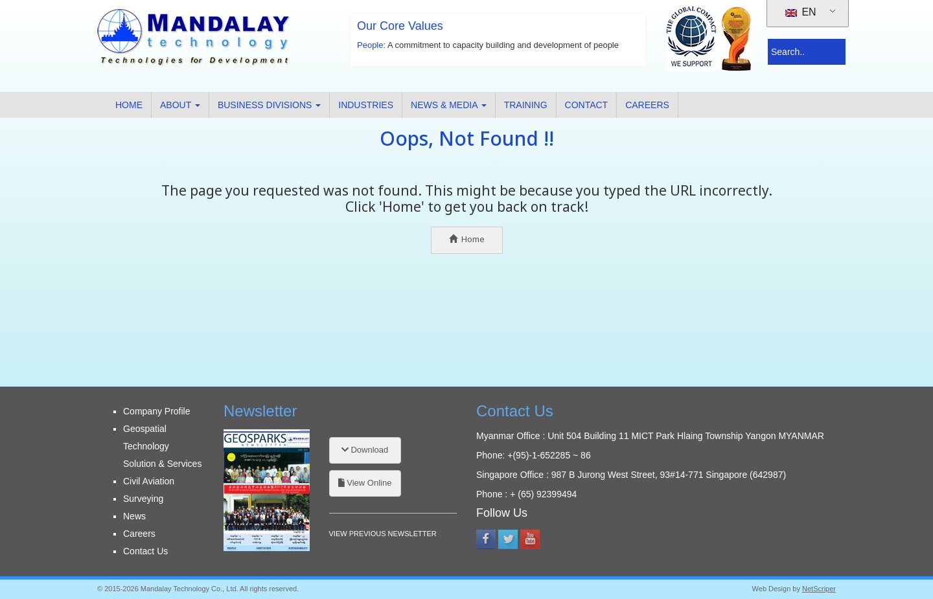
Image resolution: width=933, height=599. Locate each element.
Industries (365, 105)
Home (129, 105)
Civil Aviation (148, 481)
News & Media (449, 105)
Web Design (771, 589)
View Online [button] (365, 483)
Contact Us (145, 551)
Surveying (143, 498)
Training (525, 105)
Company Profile (156, 411)
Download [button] (364, 450)
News (134, 516)
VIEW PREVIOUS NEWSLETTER (383, 533)
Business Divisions (269, 105)
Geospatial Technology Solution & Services (162, 446)
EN (800, 11)
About (180, 105)
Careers (647, 105)
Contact (586, 105)
